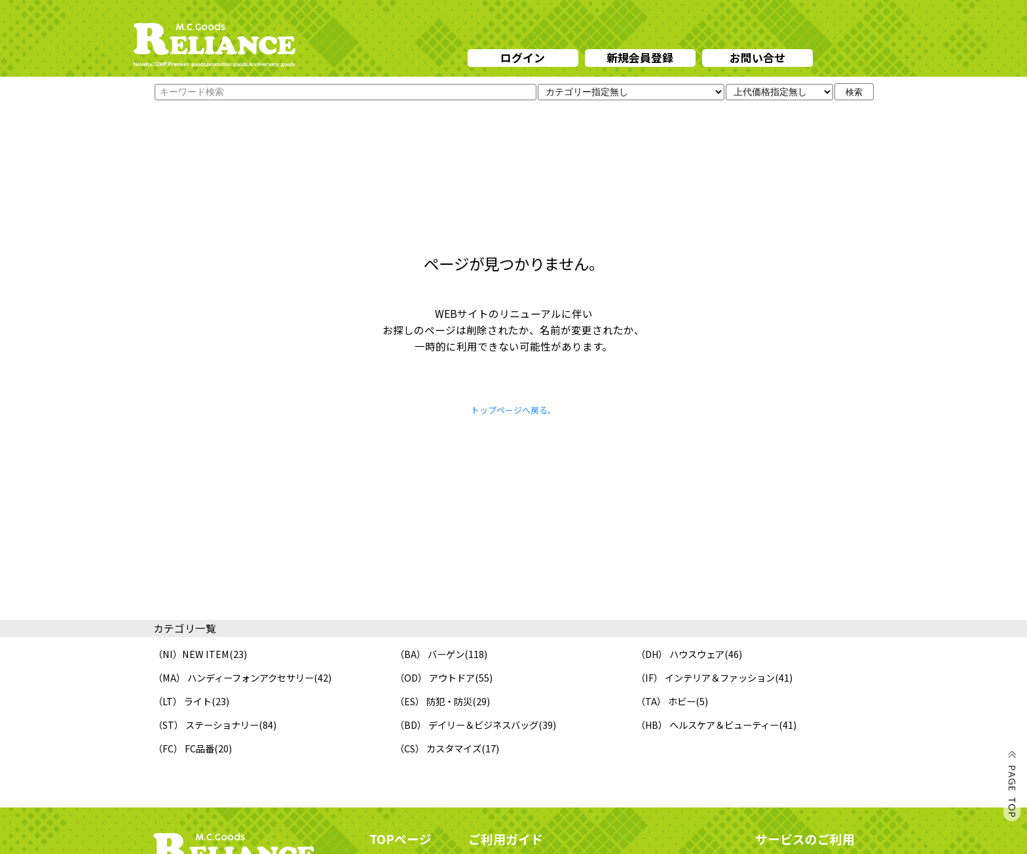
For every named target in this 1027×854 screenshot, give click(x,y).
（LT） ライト (182, 701)
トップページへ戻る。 (513, 410)
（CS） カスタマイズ (438, 748)
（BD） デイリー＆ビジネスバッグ (466, 724)
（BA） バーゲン (429, 654)
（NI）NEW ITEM (191, 654)
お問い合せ (757, 57)
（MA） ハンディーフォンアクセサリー (233, 677)
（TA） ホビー (666, 701)
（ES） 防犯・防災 (433, 701)
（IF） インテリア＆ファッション (705, 677)
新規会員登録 (640, 57)
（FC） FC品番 (183, 748)
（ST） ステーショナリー (206, 724)
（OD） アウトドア (435, 677)
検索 (854, 92)
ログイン (522, 57)
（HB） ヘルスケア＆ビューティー (707, 724)
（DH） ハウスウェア (680, 654)
